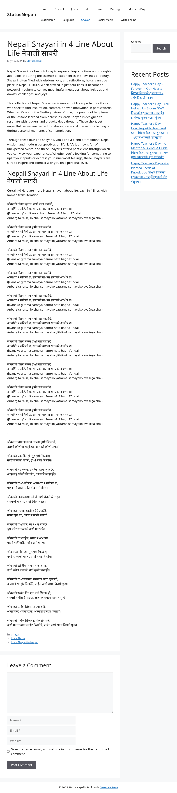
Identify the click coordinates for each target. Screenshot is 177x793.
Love (100, 9)
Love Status (18, 638)
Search (136, 42)
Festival (59, 9)
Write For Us (128, 20)
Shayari (86, 20)
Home (43, 9)
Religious (68, 20)
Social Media (106, 20)
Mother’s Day (136, 9)
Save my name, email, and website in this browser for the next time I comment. (60, 751)
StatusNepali (21, 14)
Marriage (115, 9)
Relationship (47, 20)
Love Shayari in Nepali (24, 642)
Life (87, 9)
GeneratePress (109, 787)
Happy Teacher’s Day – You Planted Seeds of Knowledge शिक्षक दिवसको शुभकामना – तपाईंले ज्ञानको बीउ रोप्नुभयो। (150, 172)
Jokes (74, 9)
